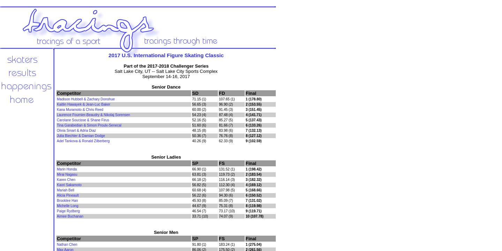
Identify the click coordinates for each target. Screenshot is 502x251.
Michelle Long (67, 206)
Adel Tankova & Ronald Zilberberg (83, 141)
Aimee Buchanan (70, 216)
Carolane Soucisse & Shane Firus (83, 120)
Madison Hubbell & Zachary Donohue (86, 99)
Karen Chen (66, 180)
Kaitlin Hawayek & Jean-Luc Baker (83, 104)
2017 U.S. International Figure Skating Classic (165, 55)
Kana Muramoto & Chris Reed (80, 110)
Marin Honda (67, 169)
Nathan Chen (67, 244)
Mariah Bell (65, 190)
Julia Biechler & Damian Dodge (81, 136)
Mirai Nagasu (67, 174)
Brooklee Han (67, 201)
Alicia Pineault (68, 195)
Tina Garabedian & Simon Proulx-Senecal (89, 125)
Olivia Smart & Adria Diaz (76, 130)
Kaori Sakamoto (69, 185)
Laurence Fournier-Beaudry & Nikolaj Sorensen (93, 115)
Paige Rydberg (68, 211)
